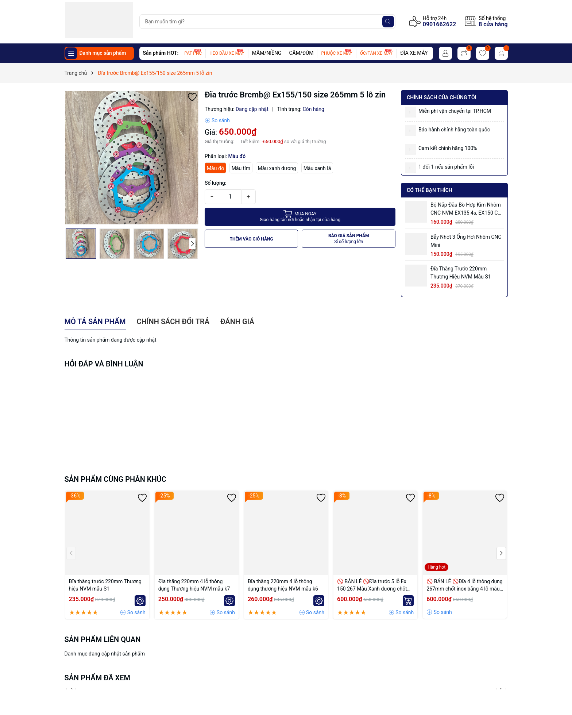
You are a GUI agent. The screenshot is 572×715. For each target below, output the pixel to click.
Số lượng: (216, 183)
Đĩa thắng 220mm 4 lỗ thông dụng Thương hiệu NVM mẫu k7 (194, 585)
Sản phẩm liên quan (103, 639)
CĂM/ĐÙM (301, 53)
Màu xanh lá (317, 168)
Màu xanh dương (277, 168)
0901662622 (439, 24)
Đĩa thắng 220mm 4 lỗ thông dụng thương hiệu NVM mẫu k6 (283, 585)
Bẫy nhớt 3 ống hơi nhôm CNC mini (466, 241)
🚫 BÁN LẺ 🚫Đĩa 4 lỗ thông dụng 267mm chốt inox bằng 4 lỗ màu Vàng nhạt (464, 585)
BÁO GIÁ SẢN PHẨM (348, 239)
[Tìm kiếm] (388, 21)
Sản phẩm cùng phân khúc (115, 479)
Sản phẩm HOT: (161, 53)
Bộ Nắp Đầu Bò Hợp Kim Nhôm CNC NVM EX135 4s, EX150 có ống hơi (465, 209)
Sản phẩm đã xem (98, 677)
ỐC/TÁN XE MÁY (376, 53)
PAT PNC (193, 53)
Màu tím (241, 168)
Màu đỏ (215, 168)
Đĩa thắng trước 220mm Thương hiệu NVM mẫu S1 (460, 273)
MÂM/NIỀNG (267, 53)
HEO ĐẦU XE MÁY (226, 53)
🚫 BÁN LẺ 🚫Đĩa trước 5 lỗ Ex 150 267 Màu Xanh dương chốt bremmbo (372, 585)
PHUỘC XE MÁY (336, 53)
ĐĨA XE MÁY (414, 53)
